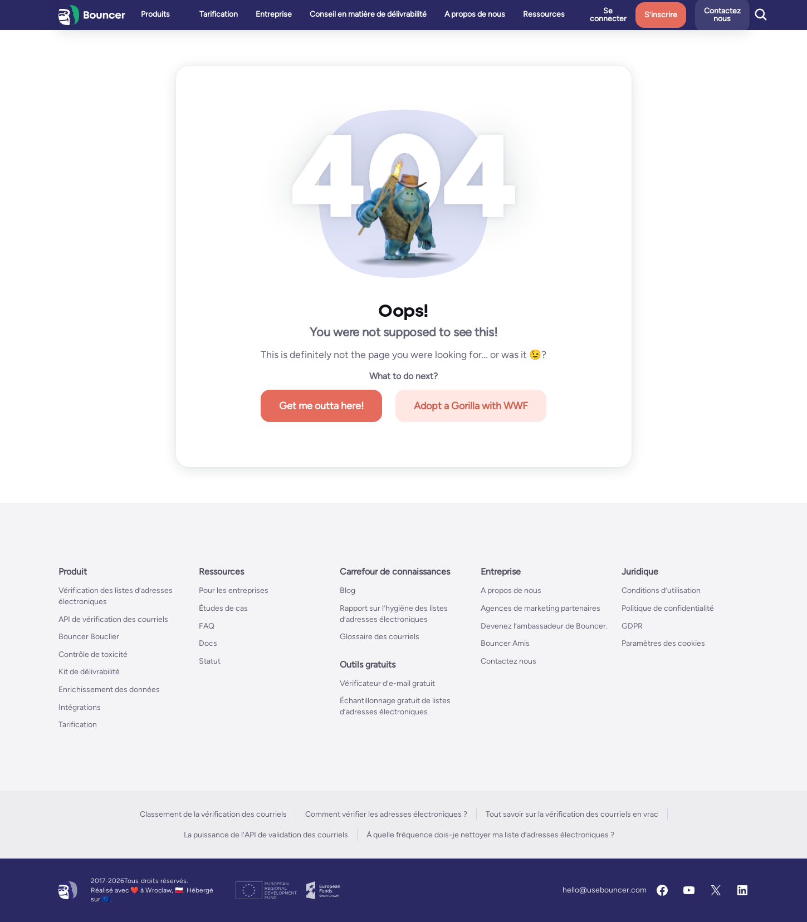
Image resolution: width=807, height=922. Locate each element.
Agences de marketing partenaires (540, 608)
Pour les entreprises (233, 590)
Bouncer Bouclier (88, 636)
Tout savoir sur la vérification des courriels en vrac (572, 814)
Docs (208, 643)
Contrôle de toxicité (93, 654)
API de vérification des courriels (113, 619)
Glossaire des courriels (379, 636)
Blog (347, 590)
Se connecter (630, 15)
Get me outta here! (321, 406)
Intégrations (79, 707)
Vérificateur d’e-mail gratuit (387, 683)
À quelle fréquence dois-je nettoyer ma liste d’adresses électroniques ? (490, 835)
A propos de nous (511, 590)
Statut (210, 661)
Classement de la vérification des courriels (213, 814)
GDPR (632, 626)
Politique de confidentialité (668, 608)
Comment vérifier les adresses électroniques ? (386, 814)
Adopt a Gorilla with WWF (471, 406)
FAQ (206, 626)
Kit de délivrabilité (89, 671)
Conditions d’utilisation (661, 590)
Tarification (77, 724)
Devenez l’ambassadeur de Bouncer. (544, 626)
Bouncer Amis (505, 643)
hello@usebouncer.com (605, 890)
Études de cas (223, 608)
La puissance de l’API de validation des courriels (266, 835)
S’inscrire (683, 14)
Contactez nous (508, 661)
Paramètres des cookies (663, 643)
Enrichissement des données (109, 689)
